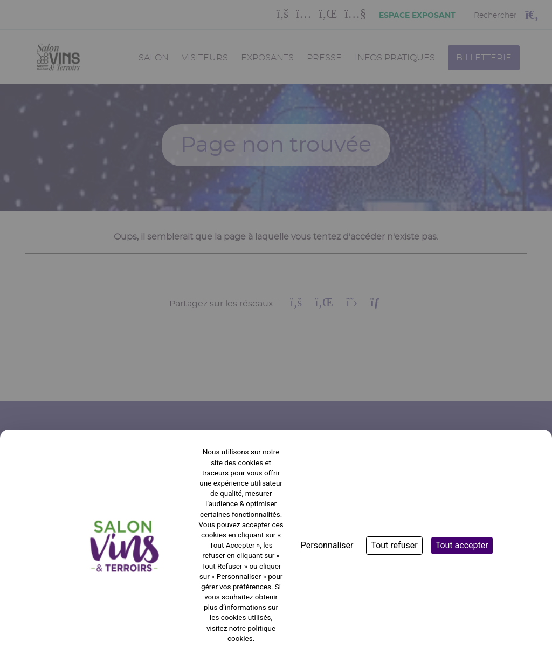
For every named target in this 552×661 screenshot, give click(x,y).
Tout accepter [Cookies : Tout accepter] (462, 545)
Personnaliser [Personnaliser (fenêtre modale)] (327, 545)
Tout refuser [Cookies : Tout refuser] (394, 545)
